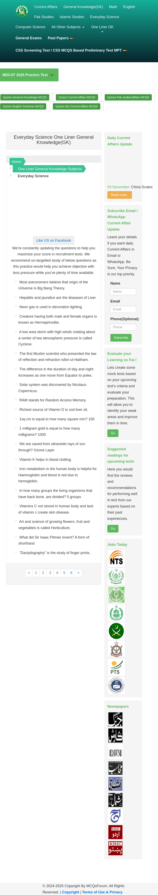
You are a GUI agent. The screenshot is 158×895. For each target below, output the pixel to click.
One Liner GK (102, 27)
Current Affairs (46, 7)
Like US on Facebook (53, 240)
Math (113, 7)
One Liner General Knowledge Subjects (50, 169)
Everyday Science (104, 17)
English (129, 7)
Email (115, 301)
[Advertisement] (53, 205)
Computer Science (30, 27)
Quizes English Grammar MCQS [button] (23, 106)
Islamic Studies (72, 17)
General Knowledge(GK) (83, 7)
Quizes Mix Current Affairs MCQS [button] (76, 106)
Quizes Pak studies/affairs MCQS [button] (128, 97)
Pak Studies (44, 17)
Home (16, 162)
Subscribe (121, 337)
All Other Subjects (66, 27)
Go (113, 433)
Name (115, 283)
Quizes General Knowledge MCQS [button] (25, 97)
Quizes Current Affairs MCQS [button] (77, 97)
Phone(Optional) (123, 319)
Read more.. (120, 195)
